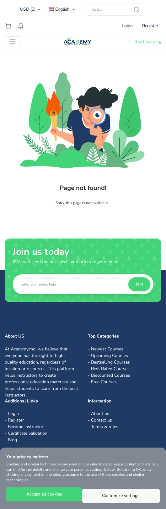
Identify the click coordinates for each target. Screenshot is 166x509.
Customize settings (121, 496)
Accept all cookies (44, 494)
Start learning (148, 42)
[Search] (115, 9)
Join (139, 284)
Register (150, 26)
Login (127, 26)
